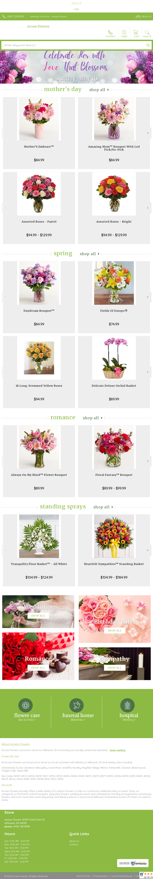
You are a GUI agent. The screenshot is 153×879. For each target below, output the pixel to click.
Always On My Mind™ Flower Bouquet (39, 475)
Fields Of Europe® (114, 310)
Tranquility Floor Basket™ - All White (39, 564)
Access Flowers (38, 26)
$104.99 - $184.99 (114, 577)
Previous (4, 133)
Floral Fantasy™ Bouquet (114, 475)
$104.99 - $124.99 (39, 577)
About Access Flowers (15, 744)
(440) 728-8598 (15, 16)
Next (148, 133)
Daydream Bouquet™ (39, 310)
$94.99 (39, 399)
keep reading (117, 750)
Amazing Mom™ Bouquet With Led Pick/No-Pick (114, 148)
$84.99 (39, 160)
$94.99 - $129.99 (39, 235)
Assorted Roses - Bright (114, 221)
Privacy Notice (101, 876)
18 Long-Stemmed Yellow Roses (39, 385)
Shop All (97, 89)
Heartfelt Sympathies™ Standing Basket (114, 564)
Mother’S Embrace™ (39, 146)
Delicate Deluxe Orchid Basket (114, 385)
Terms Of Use (83, 876)
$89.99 (114, 399)
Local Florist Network (122, 876)
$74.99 (114, 324)
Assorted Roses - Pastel (39, 221)
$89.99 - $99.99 (114, 488)
